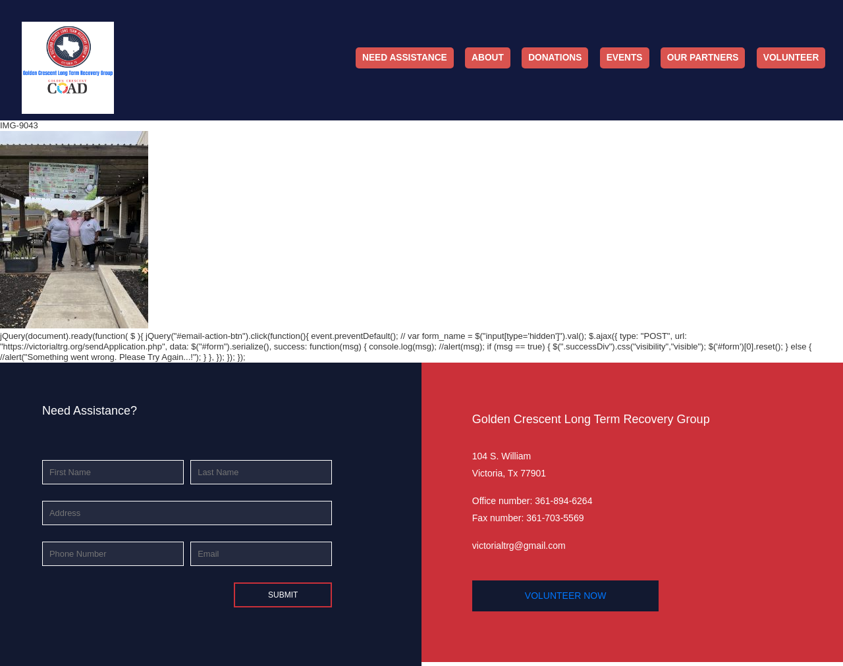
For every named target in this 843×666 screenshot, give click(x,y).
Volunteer (791, 58)
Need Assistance (404, 58)
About (488, 58)
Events (625, 58)
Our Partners (703, 58)
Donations (555, 58)
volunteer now (566, 595)
